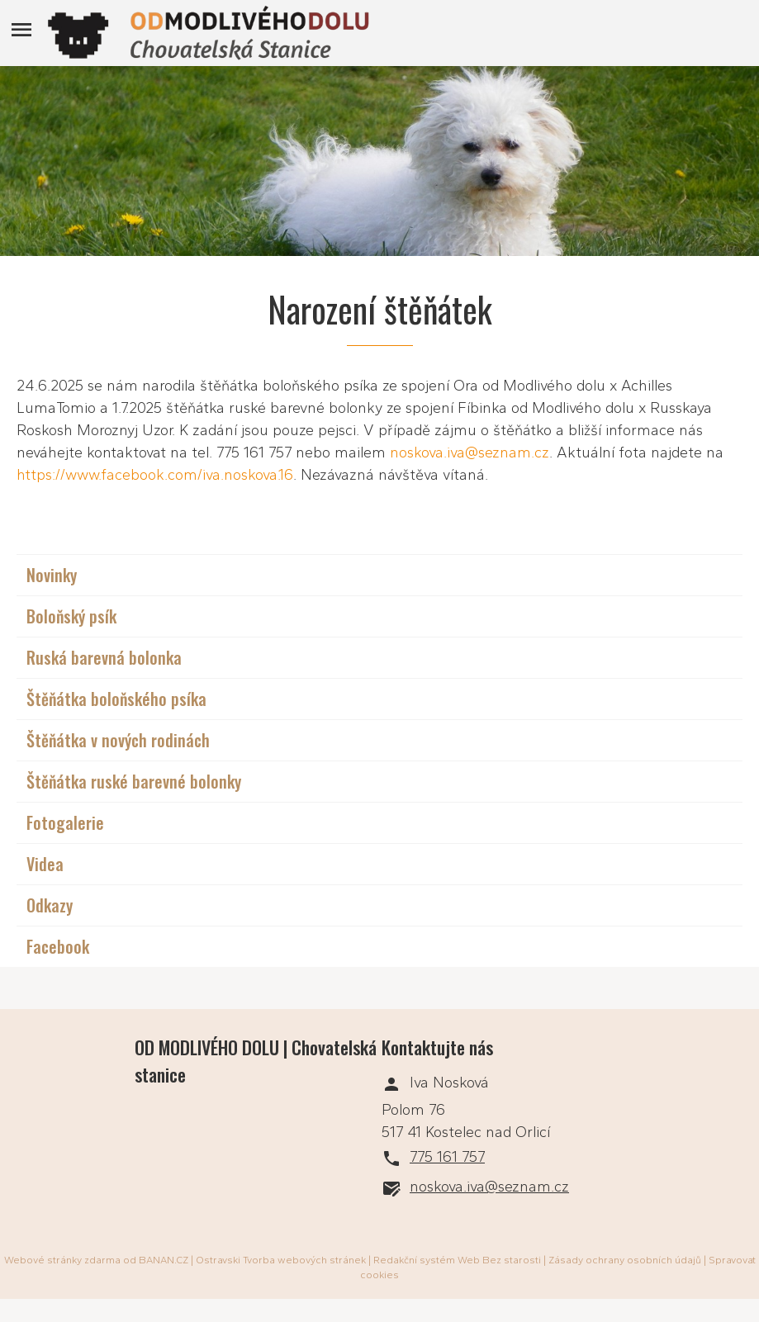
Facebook (57, 946)
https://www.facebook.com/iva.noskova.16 (155, 475)
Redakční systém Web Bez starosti (457, 1260)
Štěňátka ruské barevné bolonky (133, 781)
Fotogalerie (65, 822)
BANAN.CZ (163, 1260)
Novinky (51, 574)
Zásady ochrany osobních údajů (624, 1260)
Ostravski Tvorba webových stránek (281, 1260)
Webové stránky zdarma (62, 1260)
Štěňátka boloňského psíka (116, 698)
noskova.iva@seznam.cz (469, 452)
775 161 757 (447, 1157)
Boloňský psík (71, 616)
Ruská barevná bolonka (104, 657)
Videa (45, 863)
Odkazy (49, 905)
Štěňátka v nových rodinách (118, 739)
